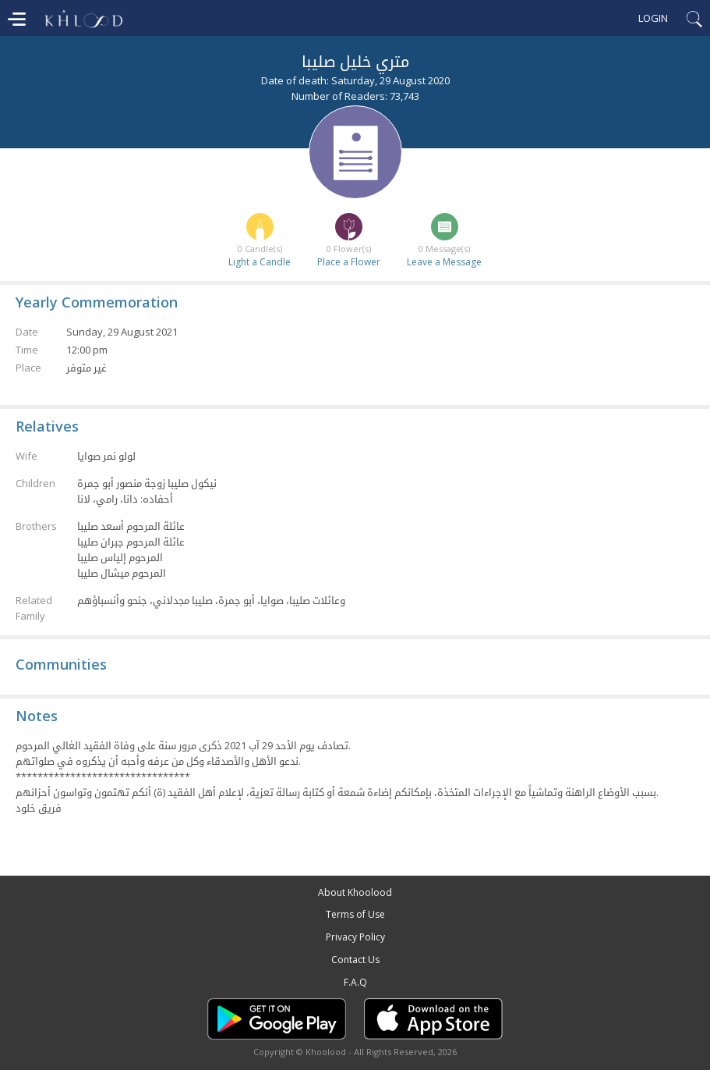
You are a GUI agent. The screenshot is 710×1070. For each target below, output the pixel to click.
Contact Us (355, 959)
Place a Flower (348, 261)
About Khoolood (355, 892)
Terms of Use (355, 914)
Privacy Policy (355, 937)
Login (653, 18)
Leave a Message (444, 261)
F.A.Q (355, 982)
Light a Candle (259, 261)
